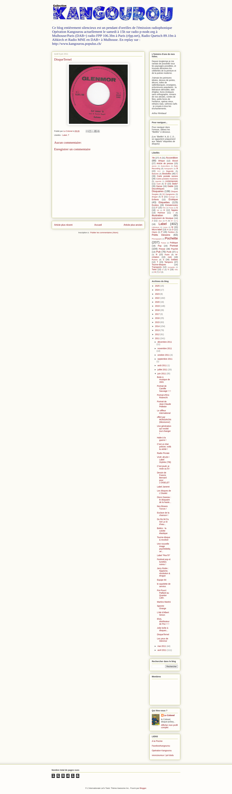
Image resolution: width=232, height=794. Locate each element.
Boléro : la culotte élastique (162, 530)
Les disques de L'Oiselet (164, 492)
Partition (171, 232)
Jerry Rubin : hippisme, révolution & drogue (163, 572)
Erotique (173, 199)
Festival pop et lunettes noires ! (163, 562)
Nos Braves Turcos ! (162, 507)
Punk (169, 252)
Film (164, 208)
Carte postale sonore (167, 176)
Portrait (174, 245)
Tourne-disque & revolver (163, 538)
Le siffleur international (163, 411)
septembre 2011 (164, 359)
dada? (175, 183)
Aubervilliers (165, 166)
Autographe (168, 168)
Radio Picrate (163, 453)
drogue (155, 197)
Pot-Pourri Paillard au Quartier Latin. (163, 594)
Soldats (174, 259)
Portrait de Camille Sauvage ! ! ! (164, 388)
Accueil (98, 225)
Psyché (174, 249)
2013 (157, 330)
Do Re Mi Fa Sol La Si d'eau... (163, 521)
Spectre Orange (161, 607)
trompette (171, 267)
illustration (157, 215)
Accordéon (172, 157)
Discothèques (158, 189)
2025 (157, 286)
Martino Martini (164, 602)
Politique (174, 242)
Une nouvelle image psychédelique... (163, 547)
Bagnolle (170, 171)
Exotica (155, 205)
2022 (157, 298)
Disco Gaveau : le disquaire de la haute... (164, 499)
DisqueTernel (163, 634)
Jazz (160, 221)
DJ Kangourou (168, 194)
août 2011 (162, 365)
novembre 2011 (164, 348)
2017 (157, 314)
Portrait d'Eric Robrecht (163, 396)
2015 (157, 322)
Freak (171, 208)
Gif (158, 210)
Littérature (155, 227)
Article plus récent (63, 225)
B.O (159, 171)
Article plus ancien (133, 225)
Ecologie (172, 197)
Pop (160, 246)
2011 (157, 338)
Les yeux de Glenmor (162, 639)
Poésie (163, 243)
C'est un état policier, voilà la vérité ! (164, 446)
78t (153, 158)
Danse (159, 186)
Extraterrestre (171, 205)
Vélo (176, 269)
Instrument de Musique (162, 218)
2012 (157, 334)
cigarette (158, 181)
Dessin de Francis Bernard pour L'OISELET (163, 477)
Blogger (143, 788)
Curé (159, 184)
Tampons (168, 262)
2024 (157, 290)
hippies (174, 210)
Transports (157, 267)
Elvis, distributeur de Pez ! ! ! (163, 621)
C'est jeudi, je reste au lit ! (163, 467)
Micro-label (157, 229)
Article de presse (165, 163)
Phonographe (157, 239)
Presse (162, 249)
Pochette (171, 238)
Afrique (161, 161)
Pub (158, 251)
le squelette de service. (163, 585)
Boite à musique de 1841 (163, 379)
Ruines (155, 260)
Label (64, 135)
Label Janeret (163, 487)
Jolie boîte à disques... (162, 629)
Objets (154, 232)
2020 (157, 302)
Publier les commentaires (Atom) (104, 232)
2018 (157, 310)
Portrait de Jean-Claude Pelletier (164, 404)
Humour (161, 212)
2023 (157, 294)
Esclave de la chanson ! (163, 514)
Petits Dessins (161, 235)
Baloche (155, 174)
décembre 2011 (164, 342)
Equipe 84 (161, 580)
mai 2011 (161, 646)
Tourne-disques (159, 264)
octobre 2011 (163, 355)
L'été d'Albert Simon (163, 613)
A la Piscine (157, 741)
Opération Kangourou (162, 750)
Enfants (155, 199)
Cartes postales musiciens (167, 179)
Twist (154, 269)
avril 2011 (162, 650)
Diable (170, 186)
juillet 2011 (162, 369)
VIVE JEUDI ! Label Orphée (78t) (164, 459)
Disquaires (157, 191)
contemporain (171, 181)
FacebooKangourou (161, 746)
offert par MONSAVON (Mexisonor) (164, 419)
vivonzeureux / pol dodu (163, 755)
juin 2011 (161, 373)
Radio (167, 255)
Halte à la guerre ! (161, 438)
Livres (165, 227)
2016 (157, 318)
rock (170, 257)
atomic (154, 166)
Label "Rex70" (163, 555)
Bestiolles (166, 173)
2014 (157, 326)
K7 (172, 221)
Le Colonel (169, 715)
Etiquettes (164, 202)
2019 (157, 306)
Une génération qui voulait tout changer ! (164, 430)
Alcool (175, 161)
